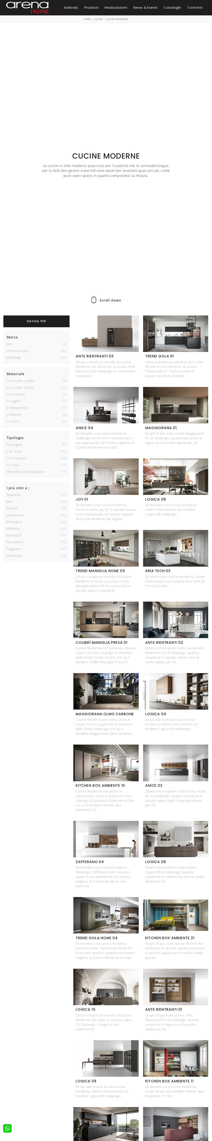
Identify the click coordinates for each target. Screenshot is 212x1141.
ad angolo (15, 444)
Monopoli (14, 535)
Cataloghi (172, 7)
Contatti (195, 7)
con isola (14, 451)
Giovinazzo (15, 515)
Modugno (14, 522)
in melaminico (18, 407)
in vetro (13, 421)
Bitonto (12, 508)
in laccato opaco (20, 387)
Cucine (98, 19)
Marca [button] (12, 337)
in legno (14, 401)
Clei (9, 344)
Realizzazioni (116, 7)
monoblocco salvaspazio (26, 471)
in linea (13, 465)
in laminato (16, 394)
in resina (14, 414)
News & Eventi (145, 7)
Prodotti (91, 7)
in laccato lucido (20, 381)
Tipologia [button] (15, 437)
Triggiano (14, 549)
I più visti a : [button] (18, 487)
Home (87, 19)
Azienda (71, 7)
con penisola (17, 458)
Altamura (14, 495)
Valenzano (15, 555)
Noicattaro (15, 542)
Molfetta (13, 528)
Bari (10, 501)
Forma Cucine (17, 351)
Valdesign (14, 357)
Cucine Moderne (117, 19)
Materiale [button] (16, 373)
